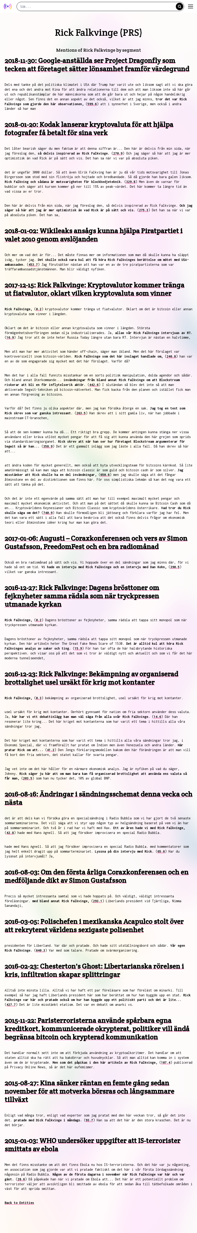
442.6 (93, 385)
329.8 (130, 182)
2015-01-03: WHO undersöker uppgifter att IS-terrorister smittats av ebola (92, 1144)
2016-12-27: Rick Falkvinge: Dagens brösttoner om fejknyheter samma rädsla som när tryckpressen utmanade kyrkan (82, 596)
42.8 (10, 833)
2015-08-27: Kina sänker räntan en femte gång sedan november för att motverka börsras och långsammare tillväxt (89, 1091)
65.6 (161, 851)
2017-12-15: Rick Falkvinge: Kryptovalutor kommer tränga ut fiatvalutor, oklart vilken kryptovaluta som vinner (94, 289)
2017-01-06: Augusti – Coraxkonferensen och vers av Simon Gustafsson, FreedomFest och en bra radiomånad (96, 542)
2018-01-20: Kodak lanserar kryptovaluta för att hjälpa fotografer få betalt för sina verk (89, 128)
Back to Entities (19, 1203)
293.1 (97, 901)
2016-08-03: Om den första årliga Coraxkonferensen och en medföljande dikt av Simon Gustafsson (96, 876)
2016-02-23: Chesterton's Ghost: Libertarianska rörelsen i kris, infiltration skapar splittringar (94, 970)
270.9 (117, 153)
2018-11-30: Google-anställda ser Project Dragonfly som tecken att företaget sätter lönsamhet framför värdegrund (97, 64)
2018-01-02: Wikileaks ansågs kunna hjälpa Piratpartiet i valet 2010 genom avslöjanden (94, 235)
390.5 (175, 567)
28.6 (21, 1179)
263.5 (81, 413)
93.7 (89, 1120)
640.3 (40, 950)
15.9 (78, 648)
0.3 (38, 698)
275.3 (143, 210)
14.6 (157, 717)
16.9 (10, 337)
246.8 (171, 356)
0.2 (38, 309)
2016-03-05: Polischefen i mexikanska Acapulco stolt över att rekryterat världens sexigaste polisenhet (94, 925)
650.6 (105, 475)
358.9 (47, 446)
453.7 (33, 264)
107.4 (165, 1062)
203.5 (27, 778)
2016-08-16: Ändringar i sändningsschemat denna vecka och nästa (98, 798)
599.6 (92, 104)
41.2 (50, 750)
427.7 (11, 1004)
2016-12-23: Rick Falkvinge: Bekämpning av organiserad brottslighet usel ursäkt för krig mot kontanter (91, 678)
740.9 (47, 513)
